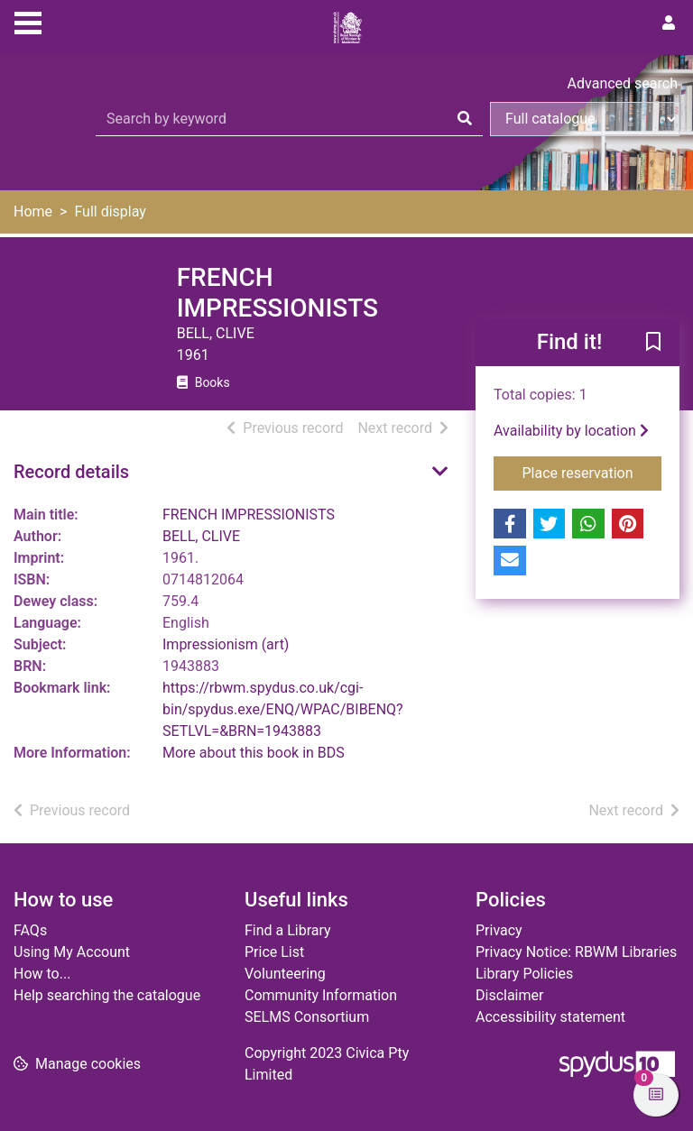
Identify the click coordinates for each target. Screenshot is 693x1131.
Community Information (321, 995)
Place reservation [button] (592, 472)
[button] (653, 343)
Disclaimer (509, 995)
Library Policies (524, 973)
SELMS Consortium (307, 1016)
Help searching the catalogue (107, 995)
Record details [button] (71, 472)
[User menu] (668, 23)
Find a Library (288, 930)
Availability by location (571, 430)
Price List (274, 952)
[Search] (465, 119)
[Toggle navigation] (28, 20)
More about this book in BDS (253, 752)
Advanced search (623, 83)
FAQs (30, 930)
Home (33, 211)
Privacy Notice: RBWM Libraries (576, 952)
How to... (42, 973)
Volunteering (285, 973)
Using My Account (72, 952)
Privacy (499, 930)
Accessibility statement (550, 1016)
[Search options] (584, 119)
